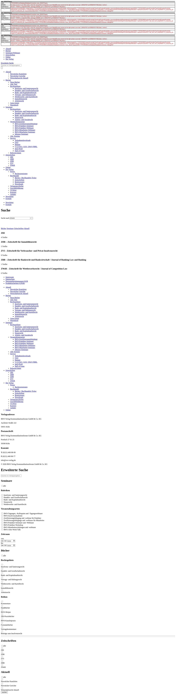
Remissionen (19, 182)
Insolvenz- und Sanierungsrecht (26, 88)
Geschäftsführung (16, 188)
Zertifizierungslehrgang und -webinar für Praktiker (21, 518)
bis (2, 543)
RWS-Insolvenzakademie (11, 516)
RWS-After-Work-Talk (11, 530)
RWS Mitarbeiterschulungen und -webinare (18, 527)
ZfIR (12, 161)
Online (8, 57)
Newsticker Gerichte (17, 76)
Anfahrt (13, 194)
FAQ (16, 142)
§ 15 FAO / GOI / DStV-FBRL (26, 147)
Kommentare (6, 604)
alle (4, 486)
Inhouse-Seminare (21, 134)
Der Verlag (9, 59)
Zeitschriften (10, 55)
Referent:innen (15, 153)
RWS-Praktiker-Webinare (24, 128)
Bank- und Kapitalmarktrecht (25, 93)
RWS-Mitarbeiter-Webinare (25, 130)
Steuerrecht (19, 117)
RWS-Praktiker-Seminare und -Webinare (17, 523)
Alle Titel (13, 84)
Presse (12, 172)
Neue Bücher (15, 82)
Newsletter (9, 196)
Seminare (9, 107)
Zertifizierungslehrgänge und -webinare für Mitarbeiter (22, 520)
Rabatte (17, 145)
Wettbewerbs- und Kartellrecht (26, 97)
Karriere (13, 192)
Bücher (8, 51)
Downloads (19, 184)
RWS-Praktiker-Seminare (24, 126)
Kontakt (9, 199)
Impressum (10, 277)
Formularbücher (7, 625)
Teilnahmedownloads (23, 140)
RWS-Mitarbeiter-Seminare (25, 132)
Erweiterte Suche (7, 63)
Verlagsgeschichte (17, 186)
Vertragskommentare (8, 630)
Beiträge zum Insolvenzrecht (11, 634)
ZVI (11, 163)
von (2, 539)
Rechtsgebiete (15, 86)
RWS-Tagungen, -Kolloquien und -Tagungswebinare (22, 513)
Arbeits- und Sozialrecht (24, 120)
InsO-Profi (19, 149)
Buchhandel (14, 176)
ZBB (12, 159)
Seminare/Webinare (13, 53)
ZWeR (12, 165)
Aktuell (8, 49)
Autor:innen (14, 103)
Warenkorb (14, 105)
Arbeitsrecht (19, 101)
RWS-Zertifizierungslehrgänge (26, 124)
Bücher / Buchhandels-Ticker (25, 178)
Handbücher (5, 608)
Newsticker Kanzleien (18, 74)
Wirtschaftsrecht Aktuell (19, 78)
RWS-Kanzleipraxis (8, 621)
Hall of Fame (19, 151)
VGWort (13, 190)
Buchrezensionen (21, 174)
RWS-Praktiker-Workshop (12, 525)
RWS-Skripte (6, 613)
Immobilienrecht (21, 99)
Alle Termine (15, 136)
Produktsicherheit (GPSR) (15, 283)
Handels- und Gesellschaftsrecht (27, 90)
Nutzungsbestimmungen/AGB (17, 281)
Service (13, 138)
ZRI (11, 157)
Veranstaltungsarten (17, 122)
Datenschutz (10, 279)
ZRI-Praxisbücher (7, 617)
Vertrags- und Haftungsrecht (25, 95)
